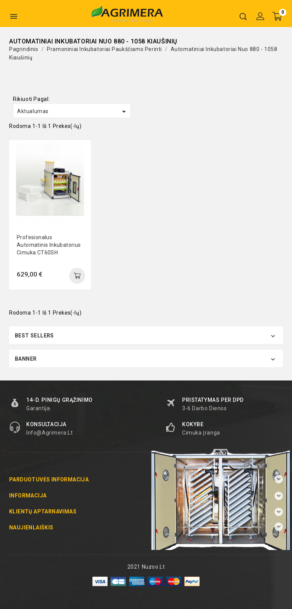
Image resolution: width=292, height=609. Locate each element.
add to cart (77, 276)
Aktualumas (73, 111)
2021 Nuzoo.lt (146, 567)
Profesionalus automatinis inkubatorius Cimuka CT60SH (49, 245)
